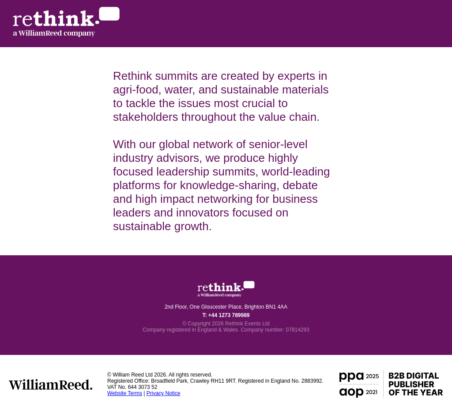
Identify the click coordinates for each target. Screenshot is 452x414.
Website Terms (124, 393)
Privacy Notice (164, 393)
